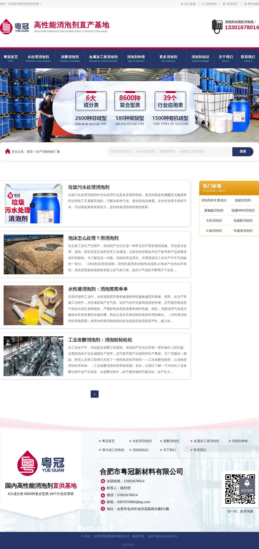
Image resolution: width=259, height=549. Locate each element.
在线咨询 (211, 3)
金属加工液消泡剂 (206, 441)
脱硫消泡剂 (243, 200)
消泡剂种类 (240, 441)
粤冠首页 (108, 441)
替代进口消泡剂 (113, 450)
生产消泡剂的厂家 (48, 151)
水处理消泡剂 (142, 441)
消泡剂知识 (140, 450)
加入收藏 (190, 3)
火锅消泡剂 (214, 230)
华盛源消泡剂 (243, 230)
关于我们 (169, 450)
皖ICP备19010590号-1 (163, 536)
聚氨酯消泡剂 (214, 210)
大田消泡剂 (214, 220)
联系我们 (232, 3)
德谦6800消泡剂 (243, 210)
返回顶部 (247, 490)
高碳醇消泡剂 (243, 220)
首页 (30, 151)
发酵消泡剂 (171, 441)
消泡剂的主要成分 (214, 200)
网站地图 (253, 3)
